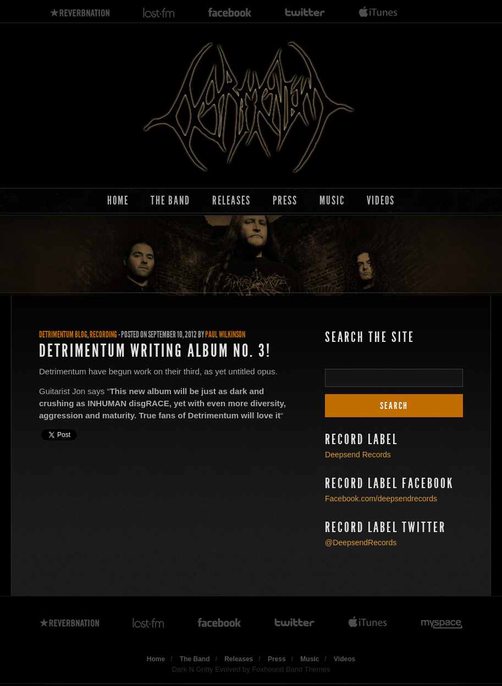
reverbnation (79, 13)
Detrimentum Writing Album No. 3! (155, 350)
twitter (305, 13)
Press (285, 200)
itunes (378, 13)
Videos (381, 200)
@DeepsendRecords (360, 542)
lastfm (159, 13)
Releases (231, 200)
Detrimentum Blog (63, 334)
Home (118, 200)
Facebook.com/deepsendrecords (381, 498)
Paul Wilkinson (225, 334)
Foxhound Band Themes (291, 669)
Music (332, 200)
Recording (103, 334)
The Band (170, 200)
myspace (442, 623)
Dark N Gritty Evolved (206, 669)
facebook (230, 13)
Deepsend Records (358, 454)
